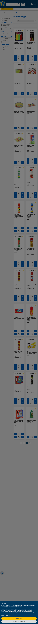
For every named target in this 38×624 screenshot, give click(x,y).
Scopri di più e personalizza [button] (19, 621)
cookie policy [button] (19, 606)
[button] (36, 603)
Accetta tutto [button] (19, 618)
